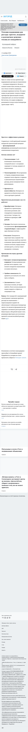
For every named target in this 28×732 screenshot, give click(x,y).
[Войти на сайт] (25, 16)
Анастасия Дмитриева (9, 55)
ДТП (3, 628)
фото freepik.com (20, 69)
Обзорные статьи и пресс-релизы (9, 623)
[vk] (12, 369)
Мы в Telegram (12, 20)
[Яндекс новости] (20, 73)
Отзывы (3, 642)
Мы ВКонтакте (20, 20)
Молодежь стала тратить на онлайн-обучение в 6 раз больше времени (14, 424)
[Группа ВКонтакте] (7, 73)
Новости (3, 650)
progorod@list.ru (9, 666)
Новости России (7, 48)
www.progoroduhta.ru (13, 655)
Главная (3, 647)
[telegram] (16, 369)
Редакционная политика (7, 636)
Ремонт (17, 48)
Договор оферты (5, 625)
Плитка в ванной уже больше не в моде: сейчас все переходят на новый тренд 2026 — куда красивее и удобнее (14, 407)
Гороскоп (4, 631)
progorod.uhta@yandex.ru (7, 669)
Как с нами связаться (6, 639)
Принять (23, 24)
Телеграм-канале (20, 357)
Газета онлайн (4, 20)
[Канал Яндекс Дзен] (7, 76)
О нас (3, 644)
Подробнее (11, 724)
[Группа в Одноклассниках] (5, 617)
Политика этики (5, 633)
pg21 (7, 318)
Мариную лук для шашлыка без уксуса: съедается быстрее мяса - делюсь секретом (14, 416)
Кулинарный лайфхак (9, 44)
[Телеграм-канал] (20, 76)
